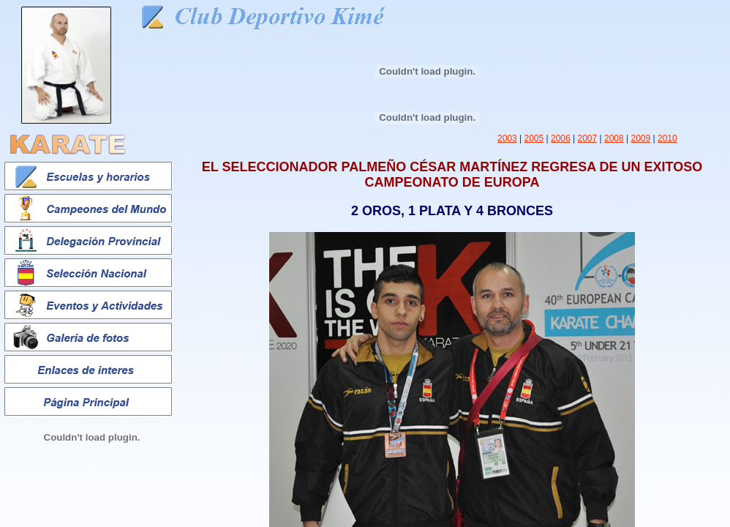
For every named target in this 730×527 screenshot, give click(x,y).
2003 (507, 138)
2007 (588, 138)
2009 (641, 138)
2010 (667, 138)
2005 (534, 138)
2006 (561, 138)
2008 (614, 138)
